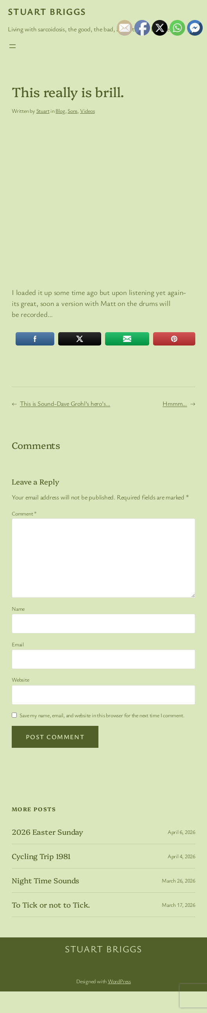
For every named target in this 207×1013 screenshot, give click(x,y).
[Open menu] (12, 46)
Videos (87, 110)
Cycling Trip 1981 (41, 856)
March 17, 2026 (178, 904)
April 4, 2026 (181, 856)
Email (18, 644)
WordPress (119, 981)
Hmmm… (174, 403)
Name (18, 608)
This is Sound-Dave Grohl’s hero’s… (65, 403)
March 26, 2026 (178, 880)
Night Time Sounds (45, 880)
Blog (60, 110)
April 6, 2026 (181, 832)
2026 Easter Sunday (47, 832)
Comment (24, 513)
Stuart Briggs (47, 11)
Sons (72, 110)
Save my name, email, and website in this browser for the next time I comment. (102, 715)
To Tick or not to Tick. (51, 905)
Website (20, 679)
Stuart (43, 110)
